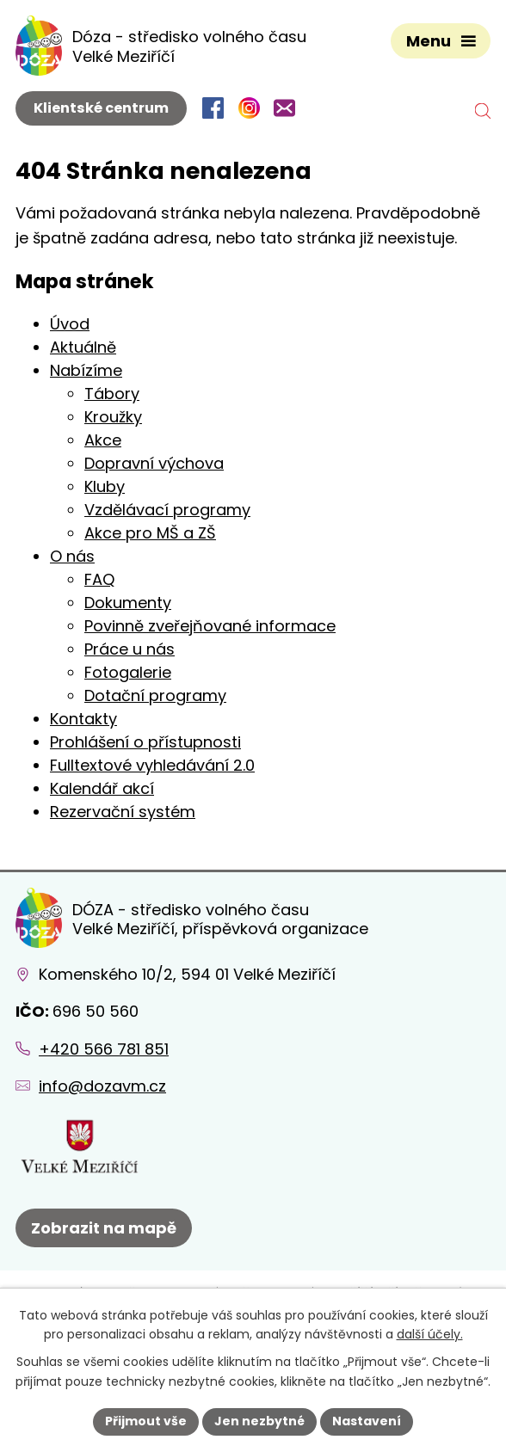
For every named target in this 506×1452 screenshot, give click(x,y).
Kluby (104, 486)
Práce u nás (129, 649)
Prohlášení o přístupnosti (145, 742)
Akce (102, 440)
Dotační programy (155, 695)
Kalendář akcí (102, 788)
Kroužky (113, 417)
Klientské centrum (101, 108)
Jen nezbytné (259, 1421)
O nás (72, 556)
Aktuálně (83, 347)
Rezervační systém (122, 811)
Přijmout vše (146, 1421)
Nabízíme (86, 370)
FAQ (99, 579)
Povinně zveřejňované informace (210, 626)
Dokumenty (127, 602)
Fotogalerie (127, 672)
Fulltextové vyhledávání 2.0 (152, 765)
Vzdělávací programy (167, 509)
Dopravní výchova (154, 463)
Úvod (69, 324)
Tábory (111, 393)
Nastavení (366, 1421)
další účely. (430, 1335)
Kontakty (83, 718)
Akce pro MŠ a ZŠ (150, 533)
